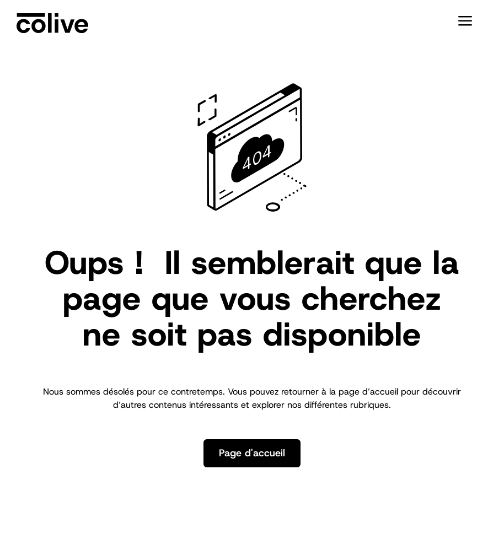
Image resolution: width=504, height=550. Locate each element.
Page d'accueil (252, 453)
